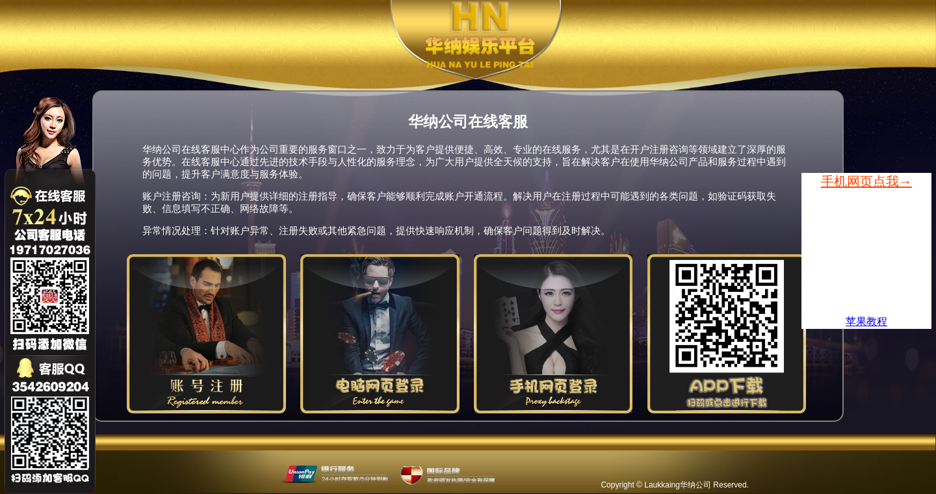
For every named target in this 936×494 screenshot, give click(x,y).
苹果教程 (866, 321)
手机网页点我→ (866, 181)
